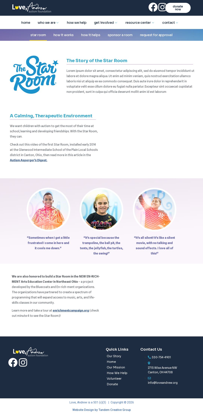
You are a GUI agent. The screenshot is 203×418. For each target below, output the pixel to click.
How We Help (77, 23)
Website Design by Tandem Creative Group (101, 410)
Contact (170, 23)
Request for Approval (156, 35)
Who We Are (48, 23)
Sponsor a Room (120, 35)
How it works (63, 35)
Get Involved (106, 23)
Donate (112, 384)
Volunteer (114, 379)
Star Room (38, 35)
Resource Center (140, 23)
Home (25, 23)
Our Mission (116, 367)
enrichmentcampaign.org (71, 310)
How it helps (90, 35)
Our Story (114, 356)
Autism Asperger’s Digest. (28, 160)
